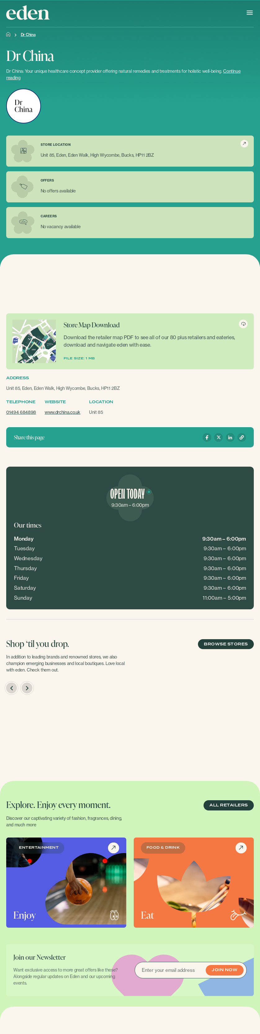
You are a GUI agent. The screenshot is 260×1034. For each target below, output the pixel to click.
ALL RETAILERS (228, 805)
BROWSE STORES (226, 644)
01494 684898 (21, 412)
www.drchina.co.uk (62, 412)
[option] (65, 736)
